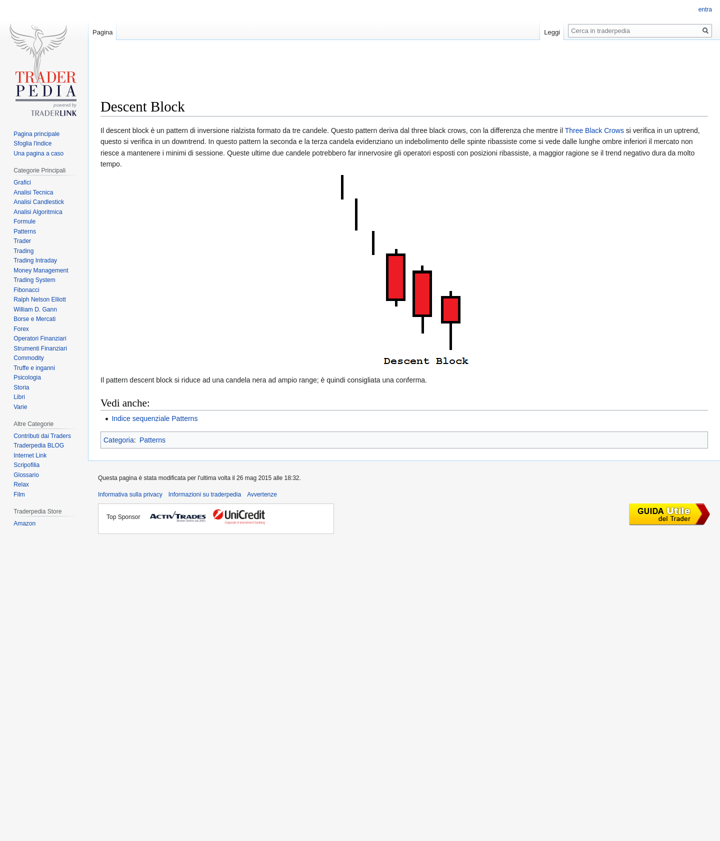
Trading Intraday (35, 260)
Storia (21, 387)
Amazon (25, 523)
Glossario (26, 475)
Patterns (153, 440)
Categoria (119, 440)
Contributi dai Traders (42, 436)
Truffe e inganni (34, 368)
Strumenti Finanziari (40, 348)
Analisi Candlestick (39, 202)
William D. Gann (35, 309)
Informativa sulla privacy (130, 494)
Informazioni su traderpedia (204, 494)
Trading (24, 251)
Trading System (35, 280)
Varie (20, 407)
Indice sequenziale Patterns (155, 418)
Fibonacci (26, 290)
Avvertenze (262, 494)
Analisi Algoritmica (38, 212)
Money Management (41, 270)
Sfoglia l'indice (33, 143)
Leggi (552, 32)
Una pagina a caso (39, 153)
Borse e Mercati (35, 319)
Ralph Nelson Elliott (40, 299)
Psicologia (27, 377)
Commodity (29, 358)
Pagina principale (37, 134)
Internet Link (30, 455)
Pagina (102, 32)
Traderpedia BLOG (39, 445)
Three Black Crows (594, 130)
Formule (25, 221)
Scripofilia (27, 465)
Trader (22, 241)
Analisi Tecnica (33, 192)
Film (19, 494)
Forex (21, 329)
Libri (19, 397)
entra (705, 9)
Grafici (22, 182)
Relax (21, 484)
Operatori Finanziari (40, 338)
